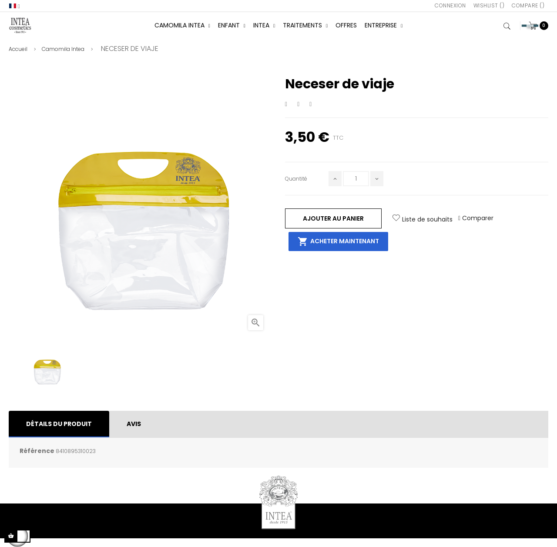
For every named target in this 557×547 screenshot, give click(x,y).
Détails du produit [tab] (59, 432)
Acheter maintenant (338, 250)
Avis (134, 432)
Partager (286, 112)
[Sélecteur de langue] (14, 6)
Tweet (299, 112)
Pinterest (311, 112)
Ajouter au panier (333, 226)
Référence (37, 459)
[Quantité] (356, 187)
